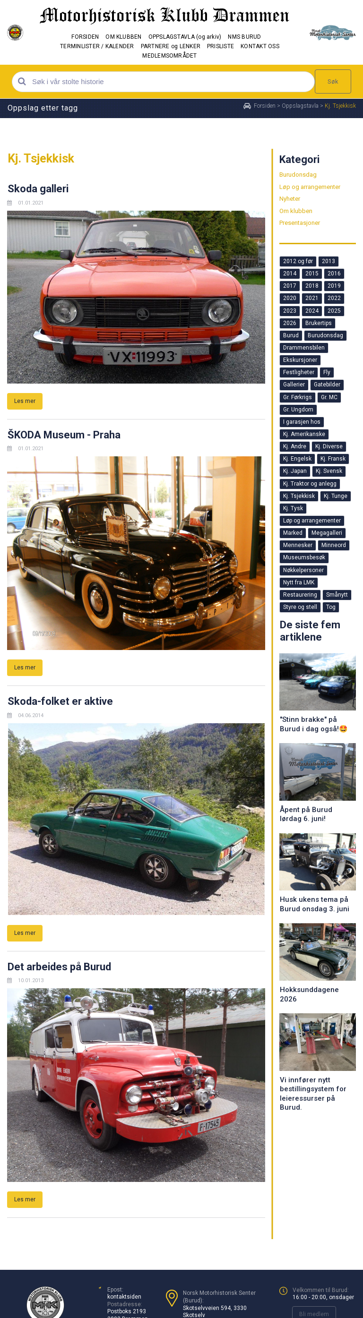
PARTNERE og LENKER (170, 46)
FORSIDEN (85, 37)
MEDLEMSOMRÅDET (169, 55)
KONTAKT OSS (260, 46)
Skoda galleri (38, 189)
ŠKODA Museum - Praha (64, 435)
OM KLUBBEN (123, 37)
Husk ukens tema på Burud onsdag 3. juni (314, 904)
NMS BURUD (244, 37)
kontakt (117, 1296)
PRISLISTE (220, 46)
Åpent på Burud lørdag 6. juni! (306, 814)
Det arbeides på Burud (59, 967)
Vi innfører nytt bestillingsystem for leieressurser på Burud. (313, 1094)
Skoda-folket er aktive (60, 701)
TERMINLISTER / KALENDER (97, 46)
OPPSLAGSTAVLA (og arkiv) (185, 37)
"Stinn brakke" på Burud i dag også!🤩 (314, 724)
